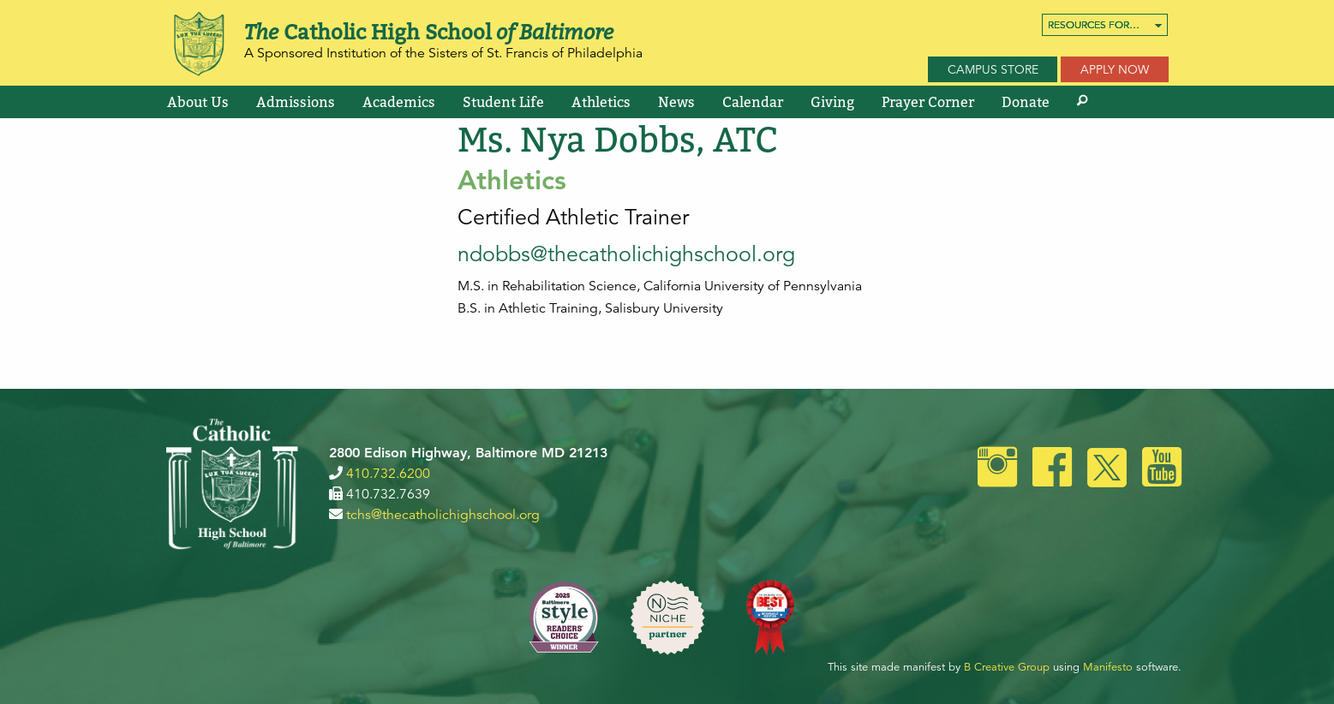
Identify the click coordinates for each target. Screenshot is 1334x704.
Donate (1026, 101)
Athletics (601, 101)
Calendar (752, 101)
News (676, 101)
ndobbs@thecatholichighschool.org (626, 254)
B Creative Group (1007, 667)
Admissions (295, 101)
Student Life (503, 101)
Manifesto (1108, 667)
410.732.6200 (388, 473)
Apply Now (1114, 69)
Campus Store (993, 69)
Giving (832, 101)
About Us (198, 101)
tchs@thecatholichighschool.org (443, 514)
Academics (398, 101)
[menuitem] (1105, 25)
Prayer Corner (928, 101)
